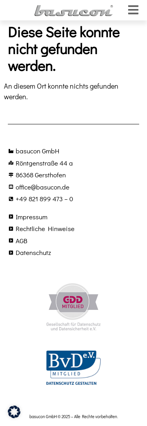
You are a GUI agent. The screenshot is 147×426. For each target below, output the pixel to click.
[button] (14, 412)
